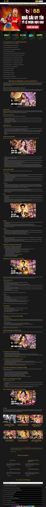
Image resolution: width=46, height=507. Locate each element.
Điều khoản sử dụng (21, 3)
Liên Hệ (35, 3)
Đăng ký (37, 1)
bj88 (7, 3)
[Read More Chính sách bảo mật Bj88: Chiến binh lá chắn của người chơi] (36, 422)
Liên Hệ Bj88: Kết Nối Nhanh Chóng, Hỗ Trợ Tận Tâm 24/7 (23, 412)
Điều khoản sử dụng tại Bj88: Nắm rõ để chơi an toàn (23, 428)
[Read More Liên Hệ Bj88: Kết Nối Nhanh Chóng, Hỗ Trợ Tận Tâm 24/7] (23, 406)
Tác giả (38, 3)
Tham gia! (6, 39)
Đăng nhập (40, 1)
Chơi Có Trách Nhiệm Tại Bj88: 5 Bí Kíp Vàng (9, 428)
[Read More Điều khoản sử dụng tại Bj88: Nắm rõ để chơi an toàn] (23, 422)
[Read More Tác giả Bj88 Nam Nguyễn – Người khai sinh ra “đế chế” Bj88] (9, 406)
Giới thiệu (10, 3)
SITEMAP (23, 499)
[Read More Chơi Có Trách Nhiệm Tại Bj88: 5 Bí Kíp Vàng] (9, 422)
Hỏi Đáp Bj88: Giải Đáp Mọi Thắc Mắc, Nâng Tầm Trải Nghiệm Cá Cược (36, 412)
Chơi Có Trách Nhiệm (28, 3)
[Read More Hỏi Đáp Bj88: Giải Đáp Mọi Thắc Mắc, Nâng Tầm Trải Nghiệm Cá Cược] (36, 406)
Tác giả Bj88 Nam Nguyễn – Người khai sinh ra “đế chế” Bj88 (9, 412)
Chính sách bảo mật (15, 3)
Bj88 (10, 54)
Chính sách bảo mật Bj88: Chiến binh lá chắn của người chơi (36, 428)
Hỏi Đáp (32, 3)
